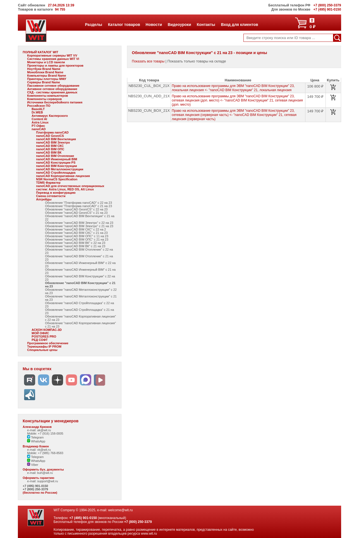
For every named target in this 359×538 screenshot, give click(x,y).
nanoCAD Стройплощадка (55, 172)
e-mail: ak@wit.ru (39, 430)
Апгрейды (43, 199)
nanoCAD (39, 129)
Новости (154, 24)
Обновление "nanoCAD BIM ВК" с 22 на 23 (75, 242)
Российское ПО (38, 105)
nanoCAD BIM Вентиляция (56, 139)
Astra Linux (40, 122)
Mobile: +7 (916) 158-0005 (45, 433)
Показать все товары (148, 61)
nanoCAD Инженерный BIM (56, 159)
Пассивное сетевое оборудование (53, 85)
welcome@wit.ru (120, 510)
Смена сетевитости (50, 196)
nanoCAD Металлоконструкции (59, 169)
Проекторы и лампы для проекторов (55, 65)
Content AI (39, 119)
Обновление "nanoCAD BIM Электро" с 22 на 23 (79, 222)
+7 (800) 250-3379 (35, 489)
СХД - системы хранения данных (52, 92)
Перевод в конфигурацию (55, 192)
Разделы (93, 24)
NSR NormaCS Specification (56, 179)
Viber (32, 464)
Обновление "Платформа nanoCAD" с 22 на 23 (78, 202)
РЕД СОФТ (39, 339)
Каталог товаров (124, 24)
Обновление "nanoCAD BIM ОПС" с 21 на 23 (76, 239)
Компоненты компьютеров (47, 95)
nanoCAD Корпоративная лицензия (63, 176)
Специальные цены (42, 350)
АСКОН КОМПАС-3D (47, 329)
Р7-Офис (38, 125)
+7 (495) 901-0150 (35, 486)
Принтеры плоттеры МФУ (46, 79)
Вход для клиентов (239, 24)
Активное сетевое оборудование (52, 89)
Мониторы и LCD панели (46, 62)
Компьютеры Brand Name (46, 75)
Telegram (35, 437)
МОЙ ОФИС (40, 333)
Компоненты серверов (44, 99)
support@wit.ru (47, 481)
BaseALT (38, 109)
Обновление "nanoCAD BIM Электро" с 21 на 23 (79, 226)
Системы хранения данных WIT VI (53, 58)
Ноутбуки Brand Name (43, 69)
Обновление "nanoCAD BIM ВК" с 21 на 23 (75, 246)
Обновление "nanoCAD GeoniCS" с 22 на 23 (76, 209)
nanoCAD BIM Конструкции (56, 166)
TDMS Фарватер (48, 182)
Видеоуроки (179, 24)
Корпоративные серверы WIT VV (52, 55)
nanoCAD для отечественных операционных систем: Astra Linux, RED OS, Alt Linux (70, 187)
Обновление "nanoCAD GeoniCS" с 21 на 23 (76, 212)
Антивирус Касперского (50, 115)
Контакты (206, 24)
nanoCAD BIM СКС (50, 145)
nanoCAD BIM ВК (48, 152)
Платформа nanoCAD (52, 132)
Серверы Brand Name (43, 82)
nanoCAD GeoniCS (50, 135)
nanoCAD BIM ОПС (50, 149)
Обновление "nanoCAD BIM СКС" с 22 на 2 (75, 229)
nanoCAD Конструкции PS (55, 162)
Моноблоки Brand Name (45, 72)
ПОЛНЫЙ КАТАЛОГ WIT (40, 52)
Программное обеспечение (47, 343)
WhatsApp (36, 441)
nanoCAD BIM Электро (53, 142)
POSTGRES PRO (44, 336)
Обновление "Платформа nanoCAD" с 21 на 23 (78, 206)
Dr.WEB (37, 112)
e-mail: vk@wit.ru (39, 449)
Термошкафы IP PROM (44, 346)
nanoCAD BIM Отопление (55, 155)
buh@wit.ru (45, 472)
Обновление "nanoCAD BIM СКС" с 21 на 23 (76, 232)
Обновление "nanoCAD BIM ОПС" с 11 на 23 (76, 236)
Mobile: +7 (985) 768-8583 (45, 453)
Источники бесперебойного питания (54, 102)
